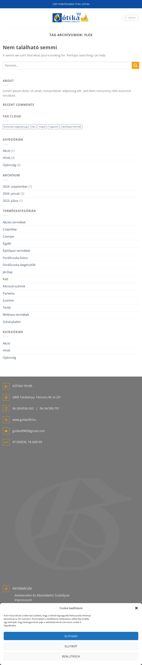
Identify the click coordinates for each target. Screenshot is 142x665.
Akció (6, 151)
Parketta (9, 293)
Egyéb (7, 243)
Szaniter (8, 300)
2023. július (10, 201)
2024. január (11, 194)
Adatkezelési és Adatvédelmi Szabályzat (42, 595)
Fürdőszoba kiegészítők (19, 265)
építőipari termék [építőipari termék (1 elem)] (71, 126)
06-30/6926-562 (23, 408)
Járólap (8, 272)
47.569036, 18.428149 (27, 442)
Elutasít (71, 646)
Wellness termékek (16, 315)
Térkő (7, 308)
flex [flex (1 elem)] (33, 126)
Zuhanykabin (12, 322)
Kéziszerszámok (14, 286)
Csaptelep (10, 229)
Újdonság (9, 165)
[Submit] (135, 65)
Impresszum (23, 600)
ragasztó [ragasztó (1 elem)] (54, 126)
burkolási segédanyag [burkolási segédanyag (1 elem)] (16, 126)
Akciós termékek (14, 222)
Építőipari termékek (16, 251)
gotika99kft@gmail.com (28, 431)
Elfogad (71, 636)
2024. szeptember (15, 186)
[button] (136, 608)
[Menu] (130, 18)
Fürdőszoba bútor (15, 258)
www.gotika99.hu (24, 420)
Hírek (6, 158)
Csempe (8, 236)
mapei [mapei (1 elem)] (42, 126)
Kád (5, 279)
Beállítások (71, 656)
